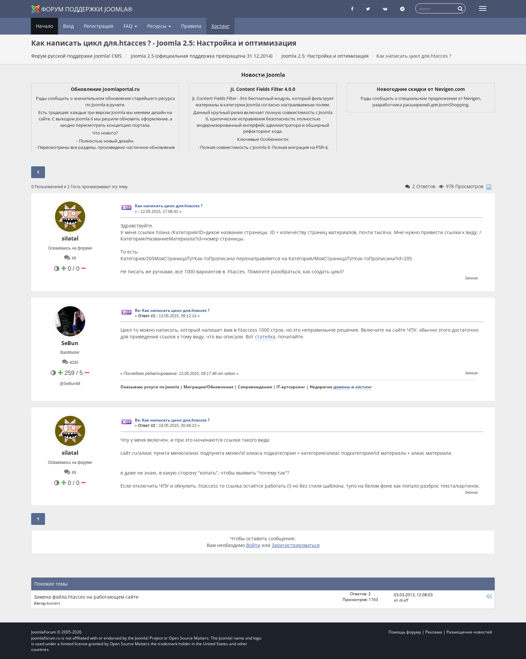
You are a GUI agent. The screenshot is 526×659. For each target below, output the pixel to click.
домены (341, 386)
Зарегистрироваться (296, 545)
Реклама (433, 632)
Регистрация (98, 26)
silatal (70, 238)
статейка (265, 336)
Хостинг (220, 26)
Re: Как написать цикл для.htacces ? (172, 310)
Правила (191, 26)
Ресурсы (159, 26)
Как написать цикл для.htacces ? (169, 205)
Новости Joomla (263, 74)
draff (403, 600)
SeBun (69, 343)
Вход (68, 26)
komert (53, 603)
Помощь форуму (404, 632)
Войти (253, 545)
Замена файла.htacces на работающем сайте (86, 597)
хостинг (363, 386)
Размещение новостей (469, 632)
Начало (44, 26)
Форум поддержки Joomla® (82, 9)
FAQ (130, 26)
